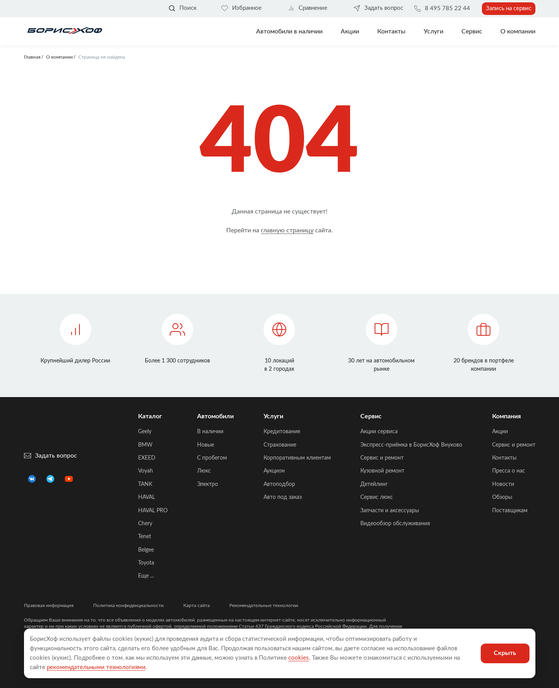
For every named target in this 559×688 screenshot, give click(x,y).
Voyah (145, 471)
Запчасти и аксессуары (389, 510)
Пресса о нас (508, 471)
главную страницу (287, 230)
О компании (517, 31)
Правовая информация (49, 605)
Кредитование (282, 431)
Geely (144, 431)
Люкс (204, 471)
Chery (145, 523)
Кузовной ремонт (382, 471)
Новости (503, 484)
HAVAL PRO (153, 510)
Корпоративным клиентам (297, 458)
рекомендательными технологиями (96, 667)
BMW (145, 445)
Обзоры (502, 497)
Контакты (391, 31)
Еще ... (146, 576)
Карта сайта (196, 605)
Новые (205, 445)
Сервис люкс (376, 497)
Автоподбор (279, 484)
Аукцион (274, 471)
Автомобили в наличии (289, 31)
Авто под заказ (283, 497)
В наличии (210, 431)
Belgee (146, 550)
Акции (500, 431)
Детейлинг (374, 484)
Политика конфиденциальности (128, 605)
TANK (145, 484)
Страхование (280, 445)
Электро (207, 484)
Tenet (144, 536)
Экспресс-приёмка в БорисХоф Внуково (411, 445)
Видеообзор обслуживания (395, 523)
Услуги (433, 31)
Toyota (146, 563)
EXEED (146, 458)
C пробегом (212, 458)
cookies (298, 658)
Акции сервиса (379, 431)
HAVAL (146, 497)
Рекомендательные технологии (263, 605)
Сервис (471, 31)
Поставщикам (510, 510)
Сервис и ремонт (382, 458)
